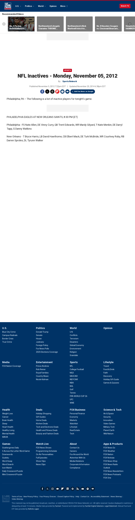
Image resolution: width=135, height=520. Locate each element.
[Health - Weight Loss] (7, 413)
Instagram (52, 489)
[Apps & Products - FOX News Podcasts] (112, 474)
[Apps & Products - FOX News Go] (109, 448)
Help (77, 497)
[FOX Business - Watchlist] (74, 423)
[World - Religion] (73, 352)
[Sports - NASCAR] (74, 376)
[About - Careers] (73, 451)
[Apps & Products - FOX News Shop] (110, 461)
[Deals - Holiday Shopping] (43, 413)
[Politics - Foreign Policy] (42, 345)
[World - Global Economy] (77, 345)
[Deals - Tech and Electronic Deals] (47, 427)
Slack (73, 489)
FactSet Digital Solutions (94, 506)
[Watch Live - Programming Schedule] (46, 451)
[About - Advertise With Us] (77, 458)
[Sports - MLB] (72, 373)
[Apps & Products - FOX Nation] (108, 454)
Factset (58, 506)
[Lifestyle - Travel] (106, 366)
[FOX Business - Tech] (72, 433)
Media (5, 362)
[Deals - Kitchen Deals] (42, 423)
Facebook (42, 91)
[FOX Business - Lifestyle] (73, 427)
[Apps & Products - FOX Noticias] (108, 458)
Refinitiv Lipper (33, 509)
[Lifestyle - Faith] (105, 373)
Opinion (53, 6)
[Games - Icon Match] (7, 468)
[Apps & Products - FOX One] (107, 478)
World (41, 6)
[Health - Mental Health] (8, 433)
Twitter (47, 91)
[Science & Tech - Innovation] (108, 420)
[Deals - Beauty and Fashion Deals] (47, 433)
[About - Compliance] (75, 468)
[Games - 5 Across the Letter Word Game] (16, 451)
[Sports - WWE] (72, 403)
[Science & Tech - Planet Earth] (108, 430)
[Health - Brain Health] (7, 420)
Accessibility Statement (100, 497)
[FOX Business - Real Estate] (75, 430)
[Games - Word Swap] (7, 461)
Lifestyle (108, 362)
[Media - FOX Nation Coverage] (11, 366)
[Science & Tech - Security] (107, 417)
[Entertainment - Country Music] (42, 376)
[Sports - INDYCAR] (74, 379)
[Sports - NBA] (72, 383)
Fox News (7, 6)
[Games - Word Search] (8, 464)
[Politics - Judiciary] (40, 342)
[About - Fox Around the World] (79, 454)
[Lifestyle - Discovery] (107, 376)
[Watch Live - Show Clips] (41, 461)
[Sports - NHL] (71, 386)
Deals (39, 409)
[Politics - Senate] (39, 335)
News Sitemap (116, 497)
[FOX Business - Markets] (73, 420)
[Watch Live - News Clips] (41, 464)
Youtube (57, 489)
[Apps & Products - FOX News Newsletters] (113, 471)
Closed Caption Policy (65, 497)
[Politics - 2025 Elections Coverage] (47, 352)
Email (67, 91)
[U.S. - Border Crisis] (7, 338)
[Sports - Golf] (71, 389)
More (62, 6)
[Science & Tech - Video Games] (109, 423)
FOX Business (77, 409)
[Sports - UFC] (71, 399)
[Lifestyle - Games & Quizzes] (111, 383)
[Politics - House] (39, 338)
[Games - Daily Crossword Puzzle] (12, 471)
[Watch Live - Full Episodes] (41, 458)
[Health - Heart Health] (7, 427)
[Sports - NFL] (71, 366)
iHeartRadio (93, 489)
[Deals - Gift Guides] (41, 417)
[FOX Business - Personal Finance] (77, 413)
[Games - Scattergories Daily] (10, 448)
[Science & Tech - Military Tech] (109, 427)
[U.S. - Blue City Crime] (9, 332)
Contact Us (85, 497)
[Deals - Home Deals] (41, 420)
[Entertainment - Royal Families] (42, 373)
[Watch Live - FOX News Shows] (43, 448)
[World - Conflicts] (73, 335)
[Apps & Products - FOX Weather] (109, 451)
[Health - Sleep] (4, 423)
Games (6, 443)
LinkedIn (67, 489)
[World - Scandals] (74, 355)
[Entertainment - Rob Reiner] (41, 369)
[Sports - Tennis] (73, 393)
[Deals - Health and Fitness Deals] (47, 430)
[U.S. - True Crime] (7, 342)
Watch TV (125, 6)
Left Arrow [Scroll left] (4, 24)
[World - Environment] (75, 349)
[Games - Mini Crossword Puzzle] (12, 474)
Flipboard (57, 91)
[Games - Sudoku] (5, 458)
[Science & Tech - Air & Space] (108, 413)
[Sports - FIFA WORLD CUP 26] (78, 396)
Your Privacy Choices (48, 497)
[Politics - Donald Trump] (42, 332)
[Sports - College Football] (77, 369)
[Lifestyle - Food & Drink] (108, 369)
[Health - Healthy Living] (8, 430)
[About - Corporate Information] (80, 464)
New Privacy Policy (31, 497)
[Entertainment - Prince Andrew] (42, 366)
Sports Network (69, 81)
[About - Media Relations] (77, 461)
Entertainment (44, 362)
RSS (78, 489)
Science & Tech (112, 409)
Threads (52, 91)
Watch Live (42, 443)
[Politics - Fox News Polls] (42, 349)
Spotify (88, 489)
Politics (28, 6)
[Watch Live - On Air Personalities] (44, 454)
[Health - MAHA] (5, 437)
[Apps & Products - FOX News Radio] (110, 464)
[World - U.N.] (71, 332)
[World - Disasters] (74, 342)
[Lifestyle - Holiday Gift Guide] (111, 379)
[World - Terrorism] (74, 338)
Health (6, 409)
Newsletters (83, 489)
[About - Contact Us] (74, 448)
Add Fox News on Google (83, 91)
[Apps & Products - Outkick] (106, 468)
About (73, 443)
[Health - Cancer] (5, 417)
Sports (67, 70)
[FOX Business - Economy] (74, 417)
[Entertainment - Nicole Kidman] (42, 379)
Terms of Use (17, 497)
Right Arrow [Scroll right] (130, 24)
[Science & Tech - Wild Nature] (108, 433)
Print (62, 91)
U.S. (17, 6)
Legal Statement (111, 506)
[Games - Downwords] (7, 454)
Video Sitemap (17, 499)
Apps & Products (113, 443)
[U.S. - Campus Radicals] (9, 335)
